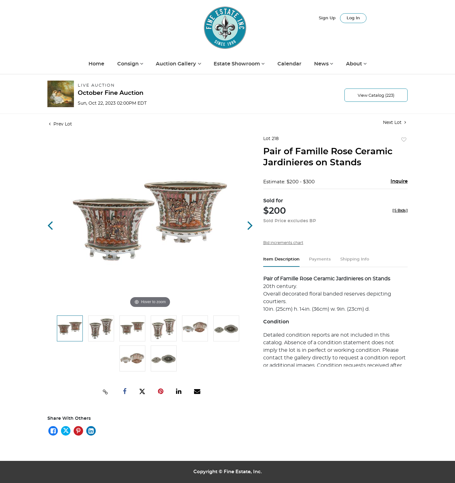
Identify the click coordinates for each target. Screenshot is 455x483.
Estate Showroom (237, 63)
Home (96, 63)
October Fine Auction (110, 93)
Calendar (289, 63)
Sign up (327, 18)
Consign (128, 63)
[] (400, 210)
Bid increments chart (283, 243)
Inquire (399, 181)
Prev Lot (60, 124)
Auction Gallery (176, 63)
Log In (353, 18)
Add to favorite (404, 140)
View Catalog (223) (376, 96)
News (322, 63)
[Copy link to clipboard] (105, 391)
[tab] (281, 262)
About (354, 63)
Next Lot (394, 122)
